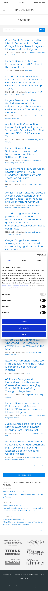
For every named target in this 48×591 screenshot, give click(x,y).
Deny (24, 334)
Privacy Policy (5, 587)
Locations (16, 574)
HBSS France (24, 578)
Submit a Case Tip (32, 574)
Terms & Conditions (14, 587)
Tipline (21, 2)
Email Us (23, 574)
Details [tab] (24, 260)
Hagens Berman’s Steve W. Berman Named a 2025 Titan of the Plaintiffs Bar (23, 64)
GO (41, 30)
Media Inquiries (23, 475)
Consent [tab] (9, 260)
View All (42, 531)
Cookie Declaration (30, 587)
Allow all (24, 321)
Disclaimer (22, 587)
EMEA (42, 574)
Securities (20, 492)
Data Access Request (41, 587)
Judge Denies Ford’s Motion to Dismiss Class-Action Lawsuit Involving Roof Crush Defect (23, 426)
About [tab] (39, 260)
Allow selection (24, 328)
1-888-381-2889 (39, 2)
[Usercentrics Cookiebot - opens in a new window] (37, 255)
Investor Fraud (9, 492)
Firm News (28, 70)
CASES (5, 2)
